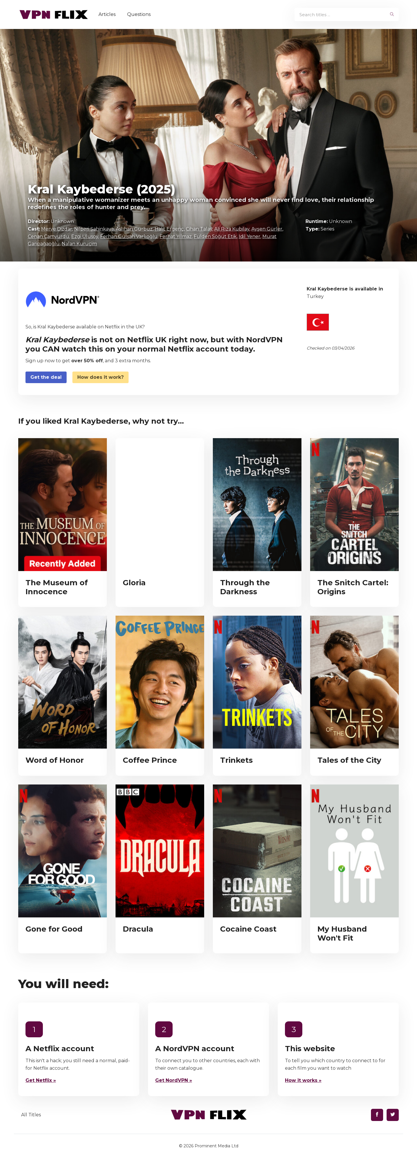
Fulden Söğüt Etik (215, 236)
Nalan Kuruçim (79, 243)
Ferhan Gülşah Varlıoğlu (129, 236)
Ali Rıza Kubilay (231, 229)
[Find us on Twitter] (393, 1115)
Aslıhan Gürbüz (134, 229)
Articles (107, 14)
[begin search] (392, 14)
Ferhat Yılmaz (176, 236)
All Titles (31, 1115)
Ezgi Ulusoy (84, 236)
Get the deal (46, 377)
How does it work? (100, 377)
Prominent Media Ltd (216, 1145)
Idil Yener (249, 236)
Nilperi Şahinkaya (94, 229)
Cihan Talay (199, 229)
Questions (139, 14)
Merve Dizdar (56, 229)
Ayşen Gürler (266, 229)
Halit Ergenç (169, 229)
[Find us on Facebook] (377, 1115)
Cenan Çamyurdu (48, 236)
